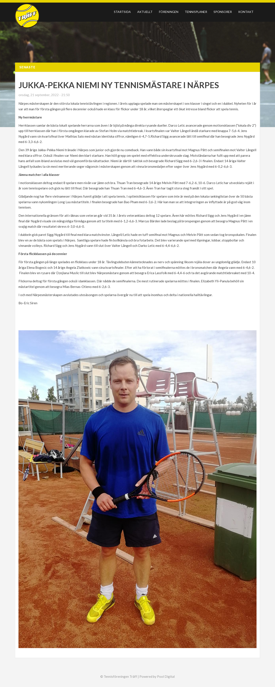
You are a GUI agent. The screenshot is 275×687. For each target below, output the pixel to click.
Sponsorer (223, 12)
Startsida (122, 12)
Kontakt (246, 12)
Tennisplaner (196, 12)
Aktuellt (145, 12)
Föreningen (168, 12)
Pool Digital (166, 676)
